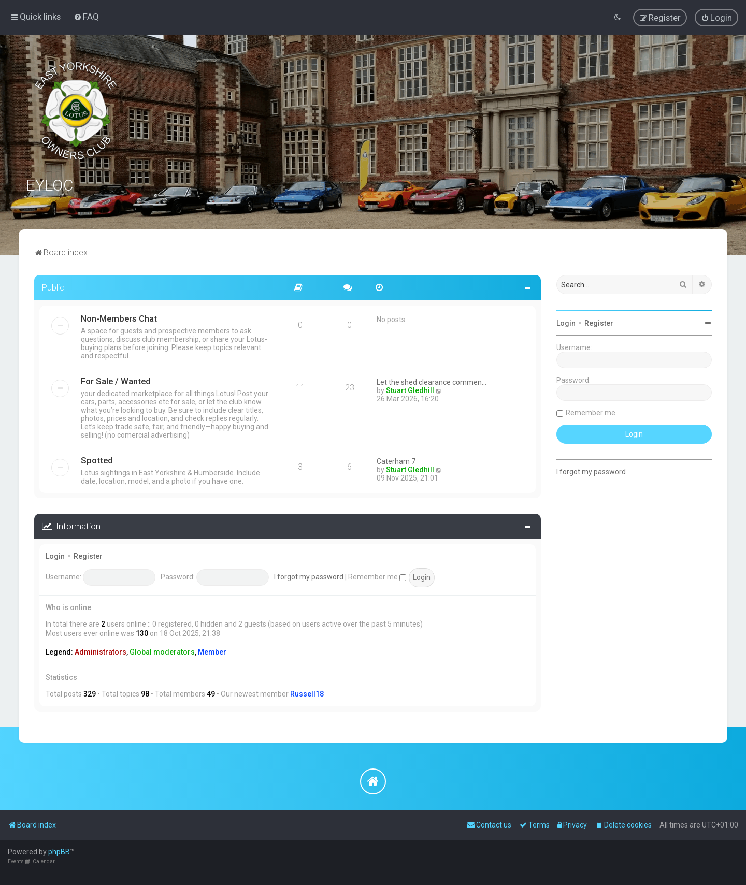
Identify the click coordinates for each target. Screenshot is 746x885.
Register (88, 556)
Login (55, 556)
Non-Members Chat (119, 318)
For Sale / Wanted (116, 380)
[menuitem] (86, 16)
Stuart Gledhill (410, 390)
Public (53, 287)
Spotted (97, 460)
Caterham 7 (396, 461)
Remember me (377, 576)
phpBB (59, 852)
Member (212, 651)
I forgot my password (308, 576)
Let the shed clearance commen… (431, 382)
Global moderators (162, 651)
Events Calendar (31, 861)
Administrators (100, 651)
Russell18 (307, 693)
